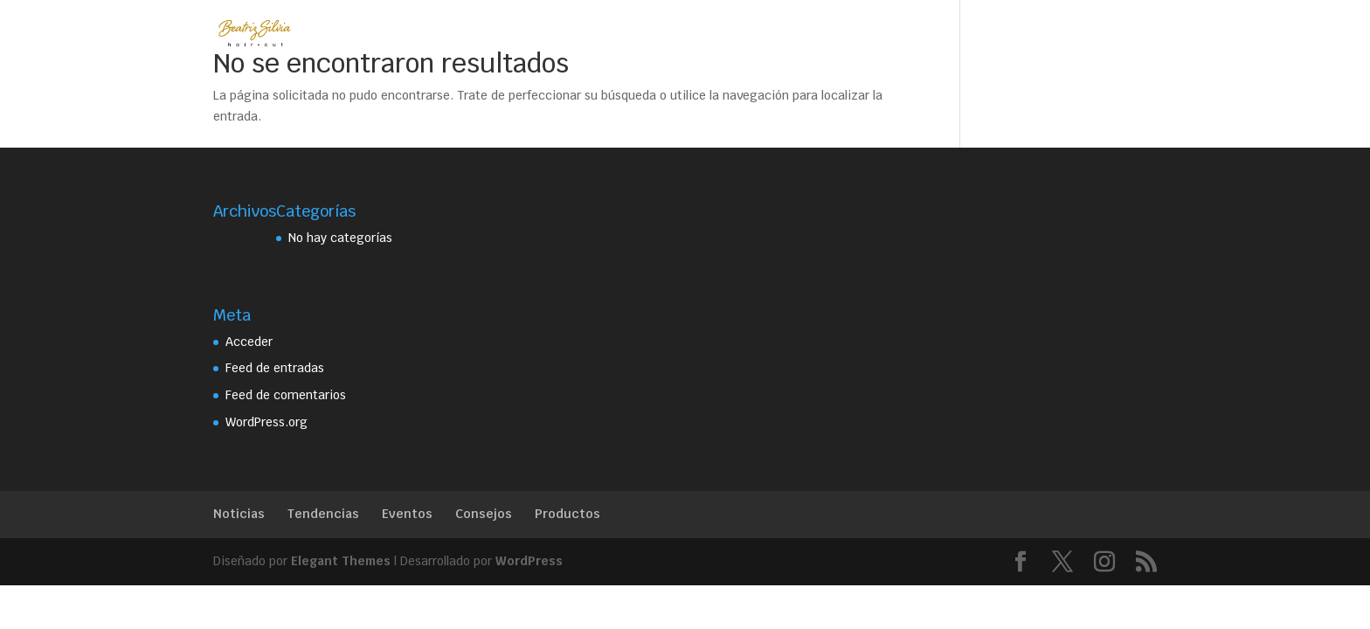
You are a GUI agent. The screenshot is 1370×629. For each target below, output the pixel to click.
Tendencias (323, 514)
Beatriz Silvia (444, 33)
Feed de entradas (274, 368)
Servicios (548, 33)
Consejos (483, 514)
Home (353, 33)
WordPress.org (266, 422)
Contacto (741, 33)
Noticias (239, 514)
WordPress (529, 561)
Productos (567, 514)
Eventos (407, 514)
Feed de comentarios (285, 395)
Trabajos (653, 33)
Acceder (249, 341)
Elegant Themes (341, 561)
